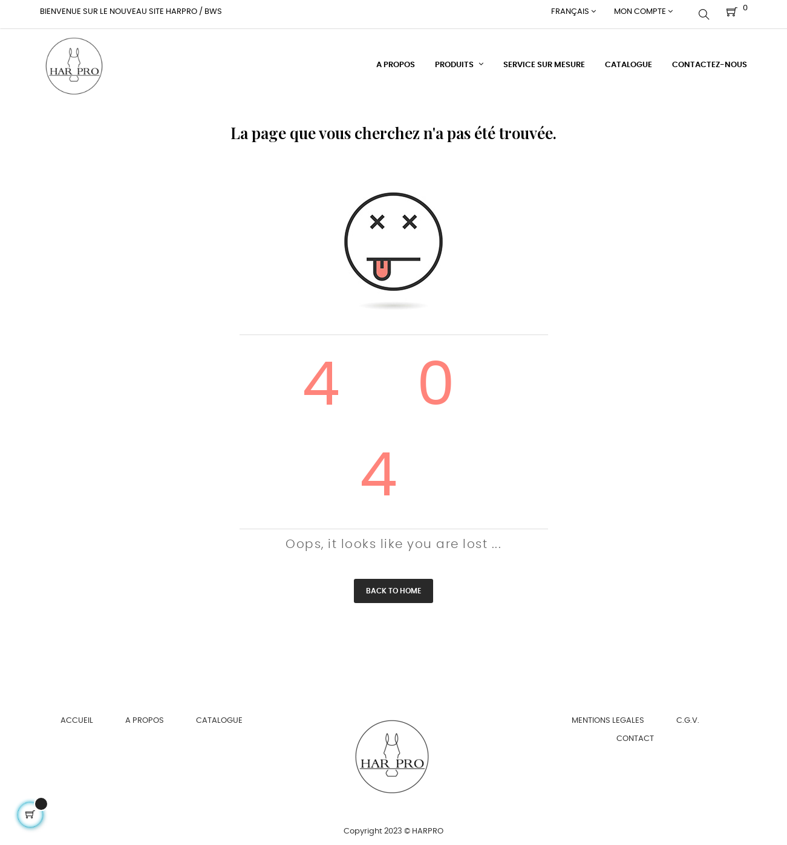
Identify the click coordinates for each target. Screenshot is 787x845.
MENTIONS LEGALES (608, 716)
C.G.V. (687, 716)
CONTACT (635, 734)
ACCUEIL (76, 716)
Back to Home (393, 586)
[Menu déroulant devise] (573, 12)
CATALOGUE (219, 716)
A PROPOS (144, 716)
